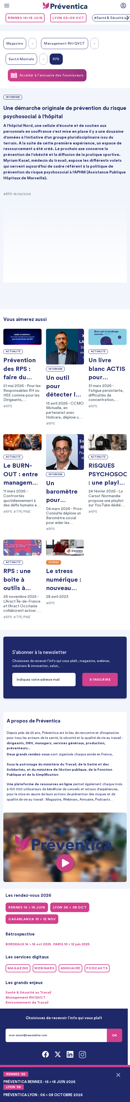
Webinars (44, 968)
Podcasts (97, 968)
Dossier (54, 562)
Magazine (14, 43)
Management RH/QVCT (64, 43)
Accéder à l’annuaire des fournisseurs (47, 75)
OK (114, 1035)
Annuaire (70, 968)
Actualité (13, 351)
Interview (13, 97)
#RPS (7, 194)
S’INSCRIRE (100, 679)
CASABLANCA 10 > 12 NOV (32, 919)
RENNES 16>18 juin (25, 18)
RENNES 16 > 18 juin (26, 907)
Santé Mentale (21, 59)
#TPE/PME (22, 511)
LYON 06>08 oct (68, 18)
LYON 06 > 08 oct (70, 907)
